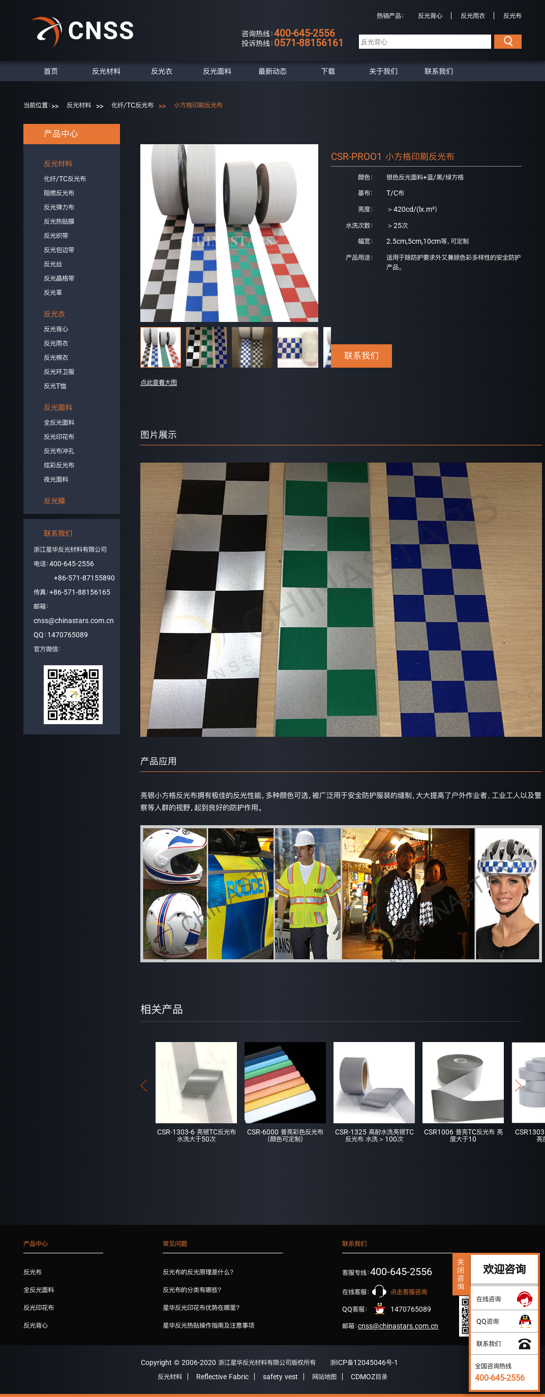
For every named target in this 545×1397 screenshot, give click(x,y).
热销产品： (391, 15)
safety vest (280, 1376)
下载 (328, 71)
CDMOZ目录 (369, 1376)
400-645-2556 (71, 563)
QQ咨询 (487, 1321)
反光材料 (106, 71)
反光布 (512, 15)
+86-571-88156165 (79, 592)
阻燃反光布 (59, 193)
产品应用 (158, 761)
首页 (51, 71)
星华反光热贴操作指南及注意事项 (208, 1325)
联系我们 (439, 71)
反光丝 (53, 264)
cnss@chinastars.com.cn (74, 620)
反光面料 (217, 71)
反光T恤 (55, 385)
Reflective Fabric (222, 1376)
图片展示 (158, 435)
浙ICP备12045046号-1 (364, 1362)
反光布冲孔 (59, 450)
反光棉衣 (56, 357)
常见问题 (175, 1243)
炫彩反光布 (59, 465)
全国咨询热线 (500, 1372)
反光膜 (54, 501)
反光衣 (161, 71)
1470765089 (67, 634)
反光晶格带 (59, 278)
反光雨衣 (473, 15)
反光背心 (430, 15)
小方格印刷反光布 (198, 105)
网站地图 (324, 1376)
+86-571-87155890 (84, 577)
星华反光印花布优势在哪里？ (201, 1307)
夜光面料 (56, 479)
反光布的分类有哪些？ (192, 1289)
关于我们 (383, 71)
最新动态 (272, 71)
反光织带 (56, 235)
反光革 (53, 292)
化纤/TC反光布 (132, 105)
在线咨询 (488, 1299)
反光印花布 (59, 436)
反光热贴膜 (59, 221)
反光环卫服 (59, 371)
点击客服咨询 (408, 1291)
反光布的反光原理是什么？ (198, 1272)
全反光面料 (59, 422)
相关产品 (161, 1009)
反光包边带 (59, 249)
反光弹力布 (59, 207)
